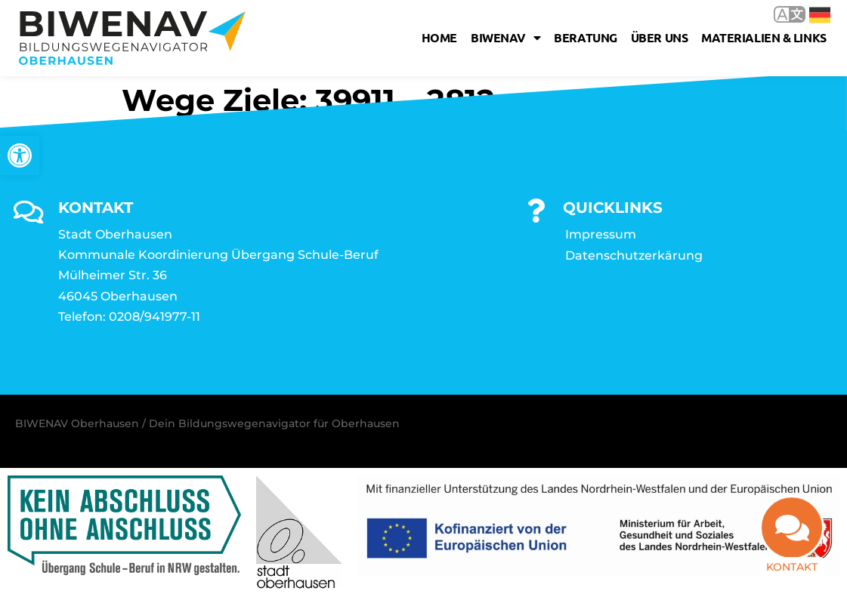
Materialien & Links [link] (763, 37)
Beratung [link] (585, 37)
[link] (19, 155)
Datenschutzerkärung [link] (634, 255)
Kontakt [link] (792, 565)
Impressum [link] (600, 234)
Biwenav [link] (505, 37)
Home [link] (439, 37)
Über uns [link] (659, 37)
